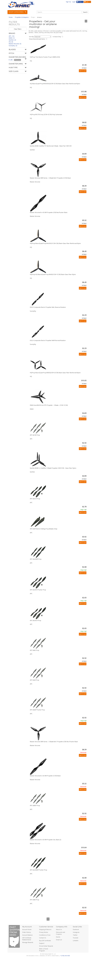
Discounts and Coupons (60, 933)
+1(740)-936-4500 (65, 955)
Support (41, 943)
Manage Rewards (27, 942)
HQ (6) (11, 42)
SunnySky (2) (13, 46)
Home (11, 17)
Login (74, 2)
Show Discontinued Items (37, 39)
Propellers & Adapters (22, 17)
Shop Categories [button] (17, 12)
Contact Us (42, 938)
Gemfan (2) (12, 40)
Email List (59, 940)
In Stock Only (57, 37)
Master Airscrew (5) (15, 44)
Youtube (75, 938)
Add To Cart (82, 71)
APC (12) (11, 36)
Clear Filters (17, 29)
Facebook (76, 929)
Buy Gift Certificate (45, 940)
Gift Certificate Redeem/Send (26, 939)
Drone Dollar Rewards (46, 946)
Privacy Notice (43, 932)
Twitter (75, 935)
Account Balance (27, 935)
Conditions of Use (44, 935)
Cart (87, 2)
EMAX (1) (12, 38)
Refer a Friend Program (43, 950)
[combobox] (59, 12)
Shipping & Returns (45, 929)
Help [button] (80, 2)
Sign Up (68, 2)
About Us (59, 929)
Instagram (76, 932)
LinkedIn (75, 940)
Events (58, 937)
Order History (26, 932)
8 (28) (11, 60)
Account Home (26, 929)
